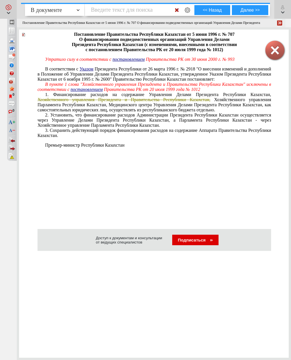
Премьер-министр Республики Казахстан (84, 145)
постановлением (129, 59)
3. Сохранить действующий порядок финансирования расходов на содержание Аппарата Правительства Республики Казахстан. (154, 133)
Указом (86, 68)
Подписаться (195, 240)
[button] (8, 9)
